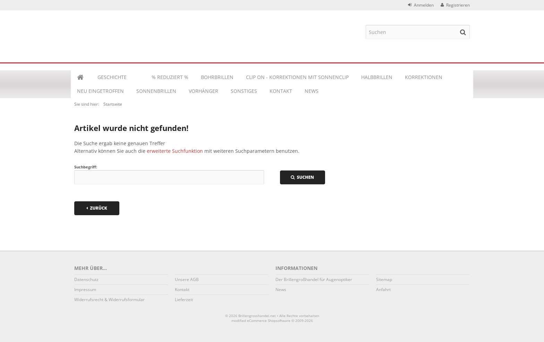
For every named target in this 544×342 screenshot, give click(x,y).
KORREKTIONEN (423, 77)
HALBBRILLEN (376, 77)
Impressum (85, 289)
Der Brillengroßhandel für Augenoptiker (313, 279)
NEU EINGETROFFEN (100, 91)
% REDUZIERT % (170, 77)
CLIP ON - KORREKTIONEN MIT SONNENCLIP (297, 77)
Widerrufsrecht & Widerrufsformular (109, 299)
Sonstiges (244, 91)
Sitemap (384, 279)
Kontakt (281, 91)
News (311, 91)
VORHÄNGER (203, 91)
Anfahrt (383, 289)
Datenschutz (86, 279)
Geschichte (112, 77)
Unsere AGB (187, 279)
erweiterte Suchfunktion (175, 151)
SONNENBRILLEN (156, 91)
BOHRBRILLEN (217, 77)
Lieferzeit (184, 299)
